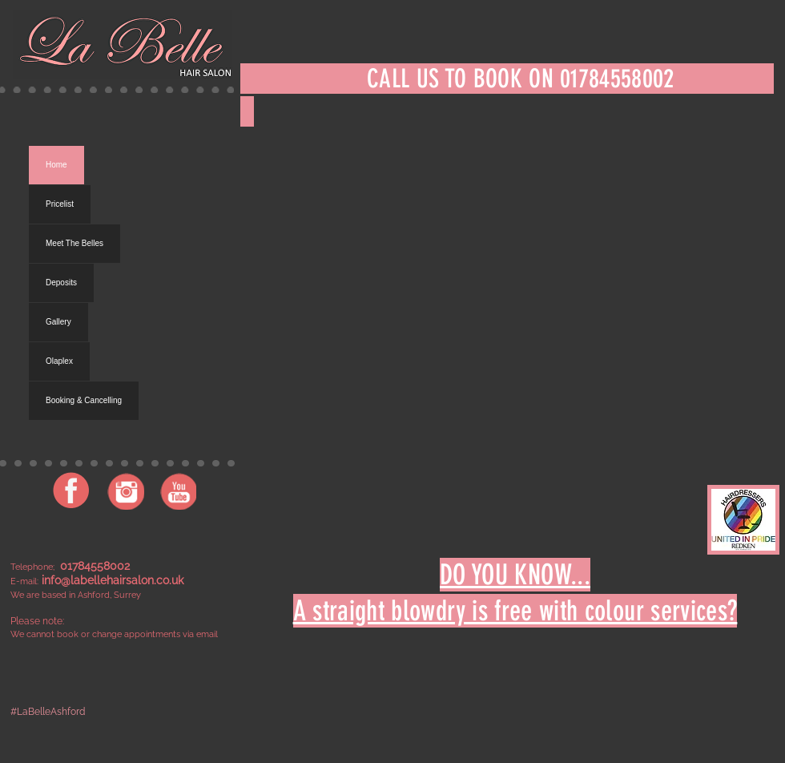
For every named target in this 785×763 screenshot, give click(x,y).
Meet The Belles (74, 243)
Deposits (61, 282)
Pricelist (60, 204)
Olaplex (59, 361)
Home (56, 164)
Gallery (58, 321)
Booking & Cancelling (84, 400)
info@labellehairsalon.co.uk (112, 580)
